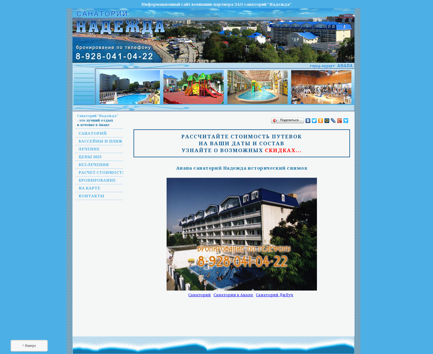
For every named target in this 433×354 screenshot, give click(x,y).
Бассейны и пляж (100, 141)
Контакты (91, 196)
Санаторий (92, 133)
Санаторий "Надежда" (97, 115)
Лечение (89, 149)
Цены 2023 (89, 156)
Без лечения (93, 164)
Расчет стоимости (102, 172)
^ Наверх (29, 345)
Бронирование (97, 180)
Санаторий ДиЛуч (274, 294)
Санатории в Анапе (233, 294)
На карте (89, 188)
